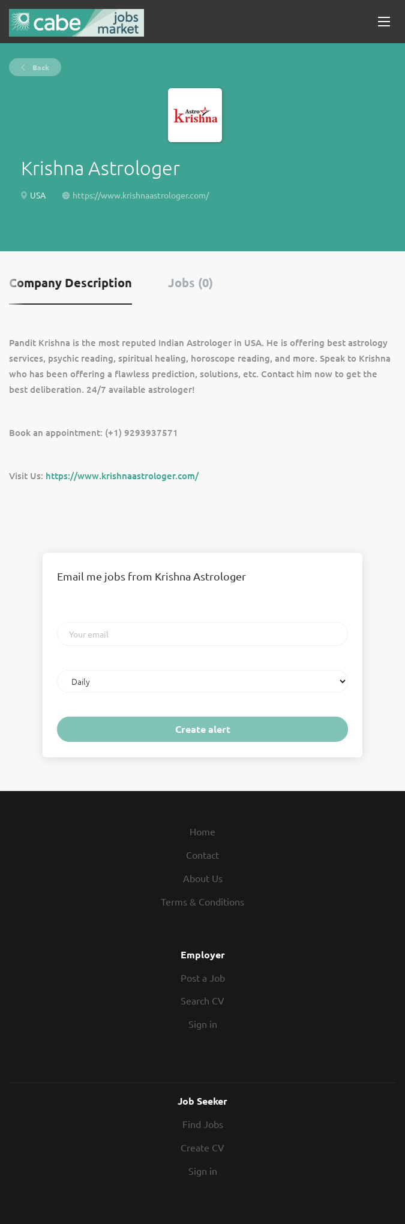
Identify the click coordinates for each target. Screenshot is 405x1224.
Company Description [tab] (70, 282)
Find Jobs (202, 1124)
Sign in (202, 1024)
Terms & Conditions (202, 901)
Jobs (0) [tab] (190, 282)
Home (202, 831)
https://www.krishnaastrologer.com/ (141, 195)
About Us (203, 878)
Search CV (202, 1000)
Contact (202, 855)
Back (40, 67)
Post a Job (203, 978)
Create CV (202, 1147)
